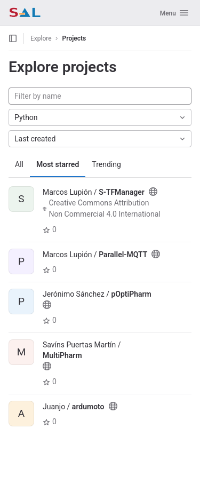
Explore (41, 38)
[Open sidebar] (12, 38)
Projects (74, 38)
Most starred (57, 164)
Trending (106, 164)
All (19, 164)
